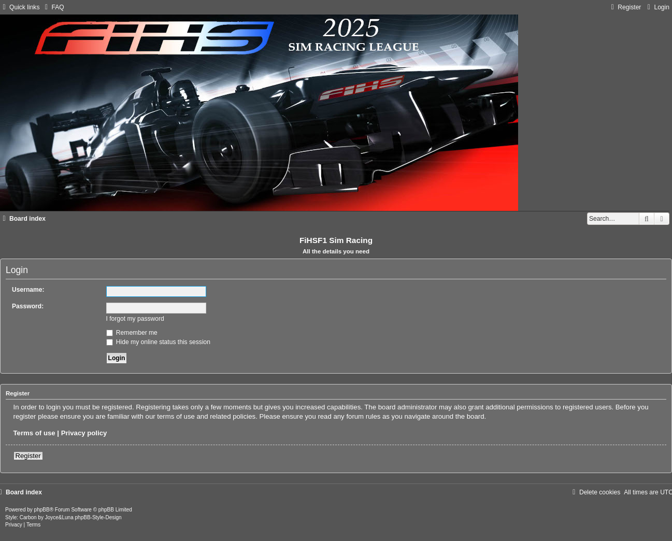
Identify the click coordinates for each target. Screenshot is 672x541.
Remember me (132, 332)
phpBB (42, 509)
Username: (28, 289)
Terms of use (34, 433)
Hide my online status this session (158, 342)
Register (28, 456)
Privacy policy (84, 433)
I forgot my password (135, 318)
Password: (28, 306)
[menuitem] (53, 7)
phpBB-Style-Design (98, 517)
